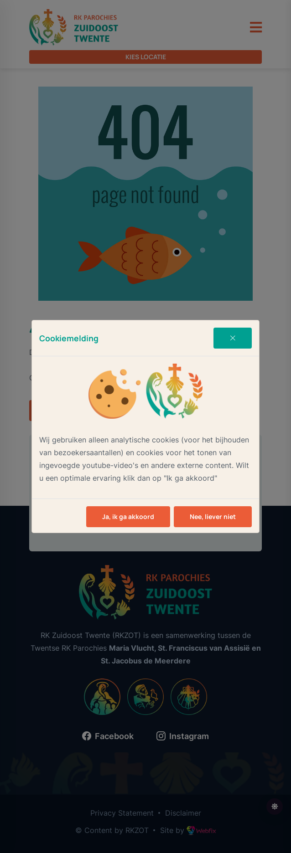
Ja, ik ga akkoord (128, 516)
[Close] (232, 338)
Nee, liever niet (213, 516)
